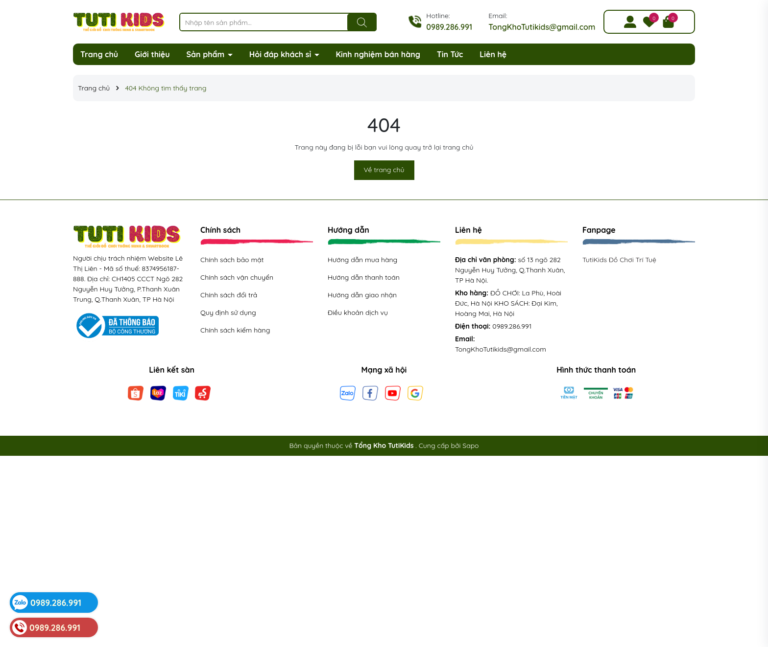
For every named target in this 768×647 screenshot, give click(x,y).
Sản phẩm (207, 54)
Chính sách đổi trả (228, 294)
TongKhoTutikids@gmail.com (541, 27)
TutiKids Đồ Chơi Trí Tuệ (619, 259)
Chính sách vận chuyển (236, 277)
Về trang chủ (384, 169)
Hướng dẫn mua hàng (362, 259)
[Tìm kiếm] (362, 22)
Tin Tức (450, 54)
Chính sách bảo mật (232, 259)
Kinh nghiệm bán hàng (378, 54)
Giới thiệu (152, 54)
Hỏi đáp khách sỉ (281, 54)
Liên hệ (493, 54)
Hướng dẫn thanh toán (364, 277)
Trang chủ (99, 54)
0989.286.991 (449, 27)
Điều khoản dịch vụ (358, 312)
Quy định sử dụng (228, 312)
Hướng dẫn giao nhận (362, 294)
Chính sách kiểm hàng (235, 330)
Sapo (470, 445)
